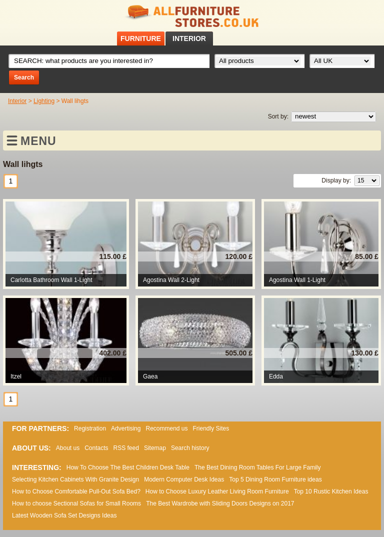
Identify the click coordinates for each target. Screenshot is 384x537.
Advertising (125, 428)
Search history (190, 448)
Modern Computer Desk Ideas (184, 479)
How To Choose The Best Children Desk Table (128, 467)
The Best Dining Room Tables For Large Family (257, 467)
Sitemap (155, 448)
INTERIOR (189, 38)
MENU (38, 141)
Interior (17, 101)
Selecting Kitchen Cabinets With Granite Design (75, 479)
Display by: (336, 180)
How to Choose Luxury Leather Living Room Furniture (217, 491)
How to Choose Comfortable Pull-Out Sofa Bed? (76, 491)
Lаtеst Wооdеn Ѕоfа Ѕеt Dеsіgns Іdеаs (64, 515)
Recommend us (167, 428)
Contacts (96, 448)
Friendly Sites (211, 428)
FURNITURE (140, 38)
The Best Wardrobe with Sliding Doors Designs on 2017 (220, 503)
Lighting (44, 101)
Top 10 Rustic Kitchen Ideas (331, 491)
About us (68, 448)
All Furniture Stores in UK (192, 16)
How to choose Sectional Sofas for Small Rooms (76, 503)
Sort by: (278, 116)
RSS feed (363, 14)
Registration (90, 428)
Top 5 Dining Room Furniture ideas (275, 479)
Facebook (350, 14)
